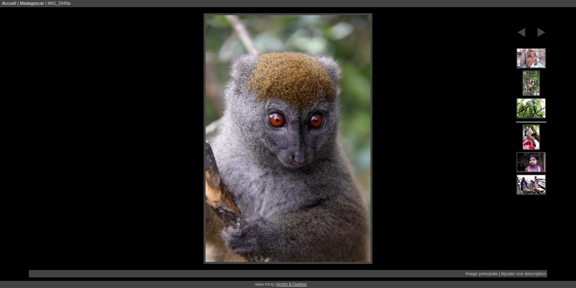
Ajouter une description (523, 273)
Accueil (9, 3)
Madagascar (32, 3)
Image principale (481, 273)
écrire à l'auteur (292, 284)
